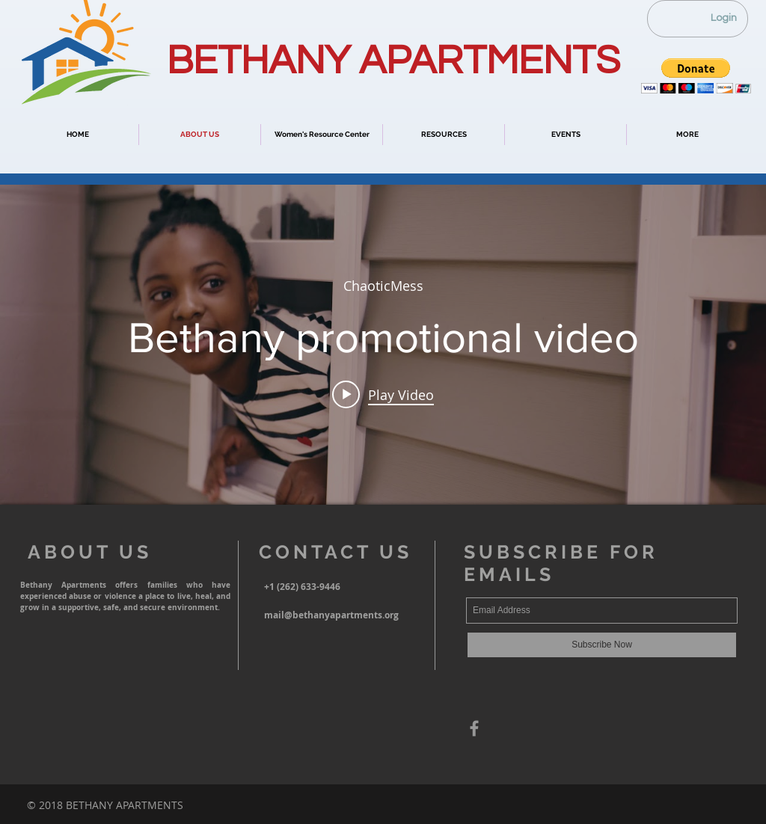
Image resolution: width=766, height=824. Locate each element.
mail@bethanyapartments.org (331, 615)
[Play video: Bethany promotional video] (383, 394)
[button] (696, 75)
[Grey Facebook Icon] (474, 728)
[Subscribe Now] (602, 645)
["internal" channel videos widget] (383, 345)
